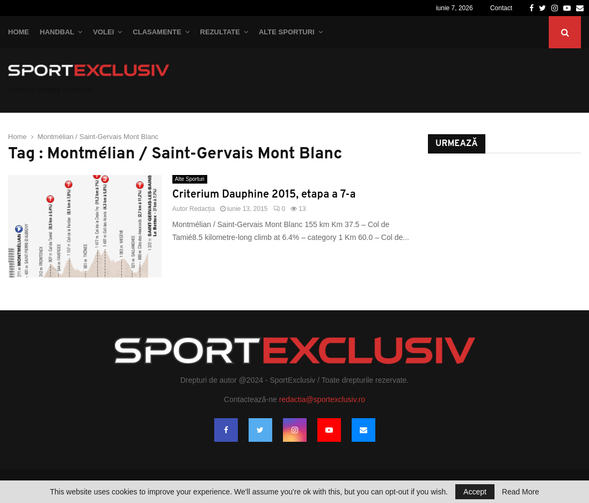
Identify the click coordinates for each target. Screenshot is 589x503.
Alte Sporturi (287, 32)
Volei (103, 32)
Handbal (57, 32)
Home (18, 32)
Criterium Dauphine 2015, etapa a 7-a (264, 195)
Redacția (202, 209)
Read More (520, 491)
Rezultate (220, 32)
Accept (474, 491)
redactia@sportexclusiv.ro (322, 399)
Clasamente (157, 32)
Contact (501, 8)
